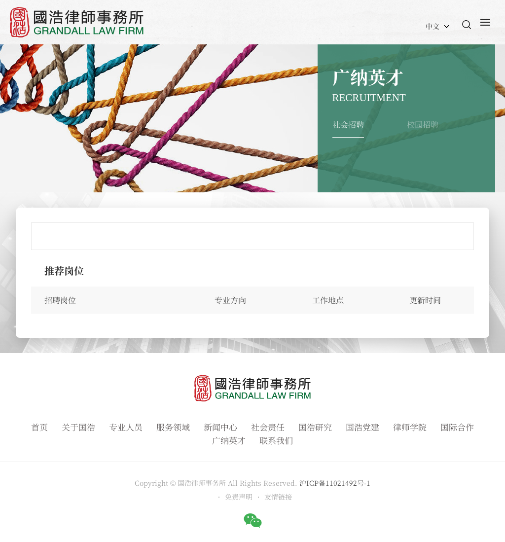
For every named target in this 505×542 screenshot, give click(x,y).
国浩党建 (362, 427)
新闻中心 (220, 427)
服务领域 (173, 427)
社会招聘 (348, 124)
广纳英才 (229, 440)
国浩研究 (315, 427)
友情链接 (278, 497)
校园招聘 (422, 124)
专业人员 (126, 427)
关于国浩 (78, 427)
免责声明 (238, 497)
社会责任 (268, 427)
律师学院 (410, 427)
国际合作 (457, 427)
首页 (39, 427)
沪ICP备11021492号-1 (334, 483)
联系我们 (276, 440)
